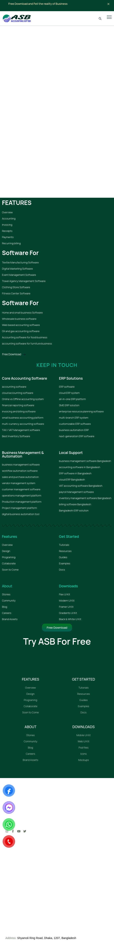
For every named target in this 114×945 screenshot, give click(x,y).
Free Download (14, 354)
